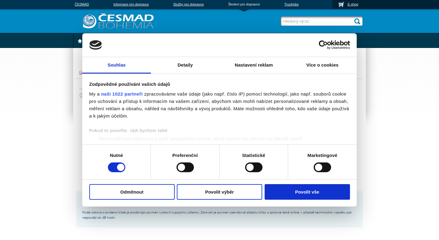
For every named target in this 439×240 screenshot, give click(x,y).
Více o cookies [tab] (322, 64)
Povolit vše (307, 192)
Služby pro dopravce (188, 4)
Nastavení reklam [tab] (254, 64)
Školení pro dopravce (244, 4)
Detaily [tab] (185, 64)
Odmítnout (132, 192)
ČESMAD (82, 4)
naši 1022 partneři (122, 93)
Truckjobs (291, 4)
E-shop (353, 4)
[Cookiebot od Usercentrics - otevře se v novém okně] (323, 44)
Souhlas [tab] (117, 64)
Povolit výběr (219, 192)
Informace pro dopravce (131, 4)
